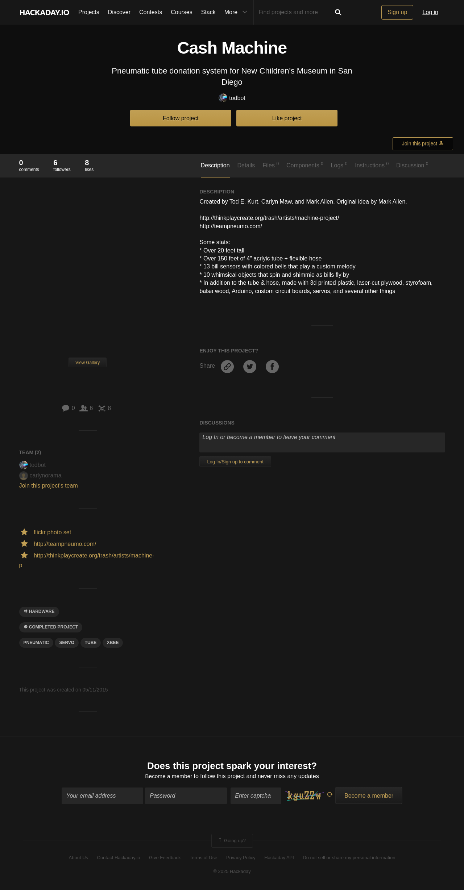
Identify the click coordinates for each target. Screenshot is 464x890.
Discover (119, 12)
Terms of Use (204, 858)
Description (215, 165)
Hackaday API (279, 858)
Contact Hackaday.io (118, 858)
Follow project (181, 118)
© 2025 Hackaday (232, 872)
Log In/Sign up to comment (235, 461)
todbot (232, 98)
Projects (88, 12)
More (237, 12)
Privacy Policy (241, 858)
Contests (150, 12)
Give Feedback (165, 858)
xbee (113, 642)
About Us (78, 858)
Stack (208, 12)
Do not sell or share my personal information (349, 858)
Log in (430, 12)
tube (91, 642)
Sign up (397, 12)
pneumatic (36, 642)
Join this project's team (48, 485)
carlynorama (40, 475)
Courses (181, 12)
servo (66, 642)
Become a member (168, 777)
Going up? (231, 841)
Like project (287, 118)
